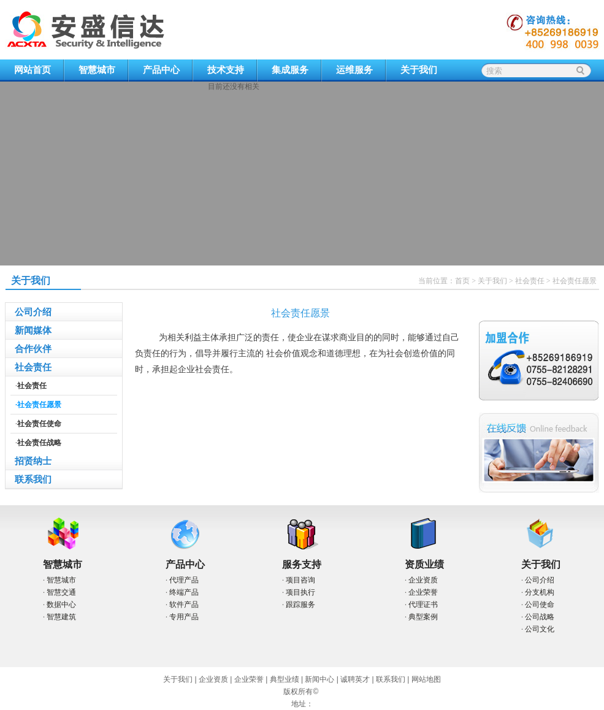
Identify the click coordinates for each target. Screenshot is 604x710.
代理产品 (184, 580)
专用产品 (184, 617)
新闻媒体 (33, 330)
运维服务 (354, 70)
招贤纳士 (33, 461)
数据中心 (61, 604)
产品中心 (161, 70)
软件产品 (184, 604)
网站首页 (32, 70)
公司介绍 (33, 312)
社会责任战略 (39, 442)
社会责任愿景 (574, 281)
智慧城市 (96, 70)
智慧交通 (61, 592)
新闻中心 (319, 679)
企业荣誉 (423, 592)
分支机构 (539, 592)
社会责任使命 (39, 423)
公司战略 (539, 617)
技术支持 (225, 70)
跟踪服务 (300, 604)
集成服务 (290, 70)
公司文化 (539, 629)
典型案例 (423, 617)
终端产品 (184, 592)
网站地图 (426, 679)
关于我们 (418, 70)
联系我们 (33, 479)
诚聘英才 (355, 679)
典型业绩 (284, 679)
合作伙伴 (33, 349)
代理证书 (423, 604)
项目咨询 (300, 580)
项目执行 (300, 592)
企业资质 (423, 580)
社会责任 (530, 281)
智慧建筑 (61, 617)
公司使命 (539, 604)
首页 (462, 281)
